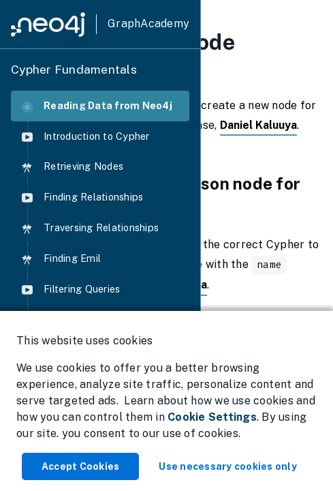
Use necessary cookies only (228, 466)
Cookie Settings (212, 417)
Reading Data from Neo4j (97, 106)
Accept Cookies (81, 466)
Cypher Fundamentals (74, 69)
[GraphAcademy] (100, 24)
